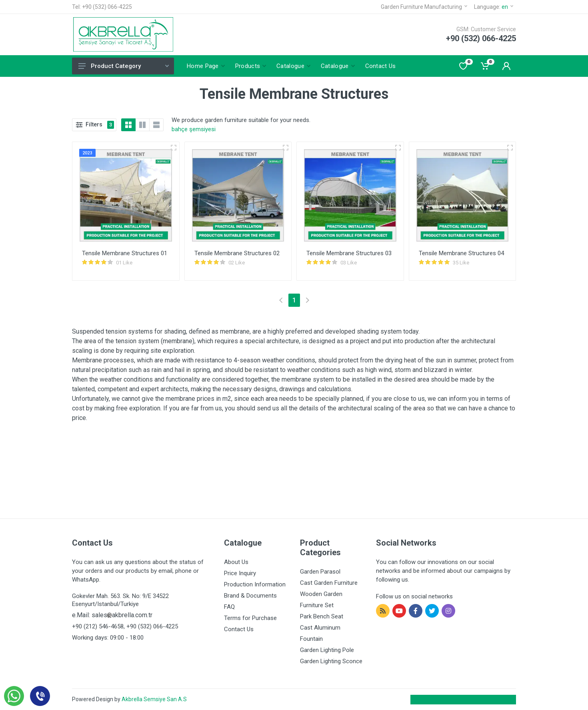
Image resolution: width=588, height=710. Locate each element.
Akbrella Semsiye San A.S (154, 699)
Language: (493, 7)
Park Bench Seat (321, 616)
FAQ (229, 606)
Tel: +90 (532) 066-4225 (102, 7)
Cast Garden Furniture (329, 582)
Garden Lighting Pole (327, 650)
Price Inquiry (240, 573)
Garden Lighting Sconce (331, 661)
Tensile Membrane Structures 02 (237, 253)
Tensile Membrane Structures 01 (124, 253)
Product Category (123, 66)
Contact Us (239, 629)
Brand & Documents (250, 595)
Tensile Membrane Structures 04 (461, 253)
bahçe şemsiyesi (194, 129)
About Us (236, 562)
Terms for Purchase (250, 618)
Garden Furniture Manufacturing (424, 7)
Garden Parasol (320, 571)
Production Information (255, 584)
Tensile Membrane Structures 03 (349, 253)
